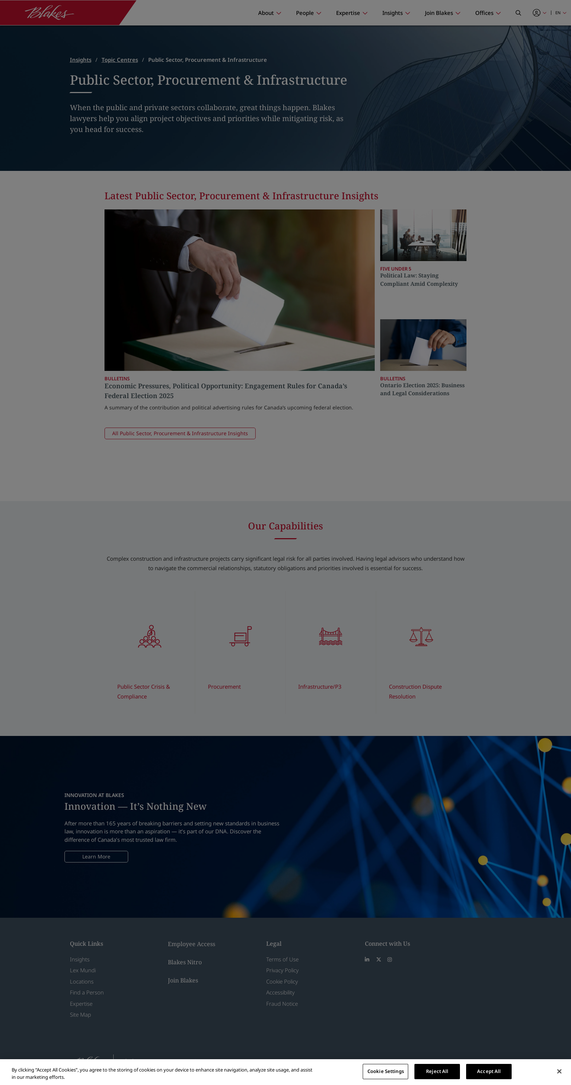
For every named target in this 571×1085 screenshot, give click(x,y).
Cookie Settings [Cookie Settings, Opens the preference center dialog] (385, 1071)
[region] (285, 1072)
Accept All (489, 1071)
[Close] (559, 1071)
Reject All (437, 1071)
